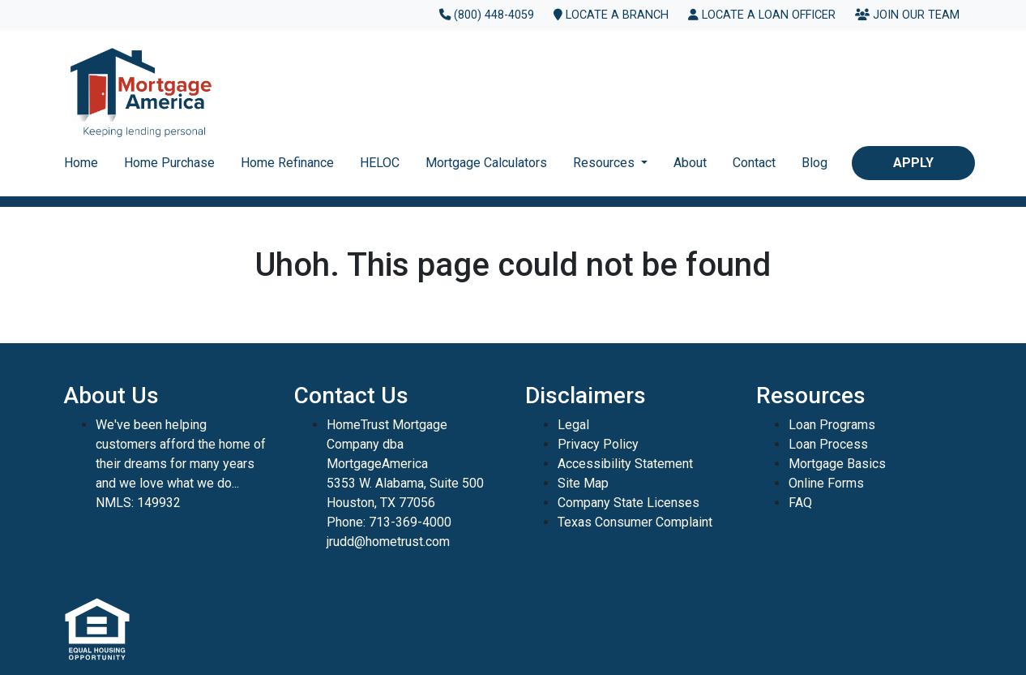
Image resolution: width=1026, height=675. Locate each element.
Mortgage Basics (837, 463)
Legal (573, 424)
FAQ (800, 502)
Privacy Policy (598, 444)
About (690, 162)
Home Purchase (169, 162)
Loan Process (828, 444)
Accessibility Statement (625, 463)
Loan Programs (832, 424)
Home (81, 162)
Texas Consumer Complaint (635, 522)
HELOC (380, 162)
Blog (814, 162)
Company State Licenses (628, 502)
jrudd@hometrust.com (388, 541)
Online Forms (826, 483)
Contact (754, 162)
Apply (913, 162)
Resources (605, 162)
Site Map (583, 483)
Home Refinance (287, 162)
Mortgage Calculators (486, 162)
